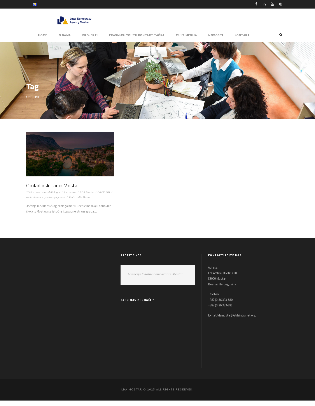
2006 (29, 192)
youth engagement (54, 197)
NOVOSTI (217, 35)
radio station (33, 197)
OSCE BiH (104, 192)
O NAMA (68, 35)
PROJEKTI (93, 35)
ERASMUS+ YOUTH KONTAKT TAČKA (139, 35)
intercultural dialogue (47, 192)
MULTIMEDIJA (188, 35)
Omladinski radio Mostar (53, 185)
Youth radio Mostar (80, 197)
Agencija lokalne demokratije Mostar (155, 280)
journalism (70, 192)
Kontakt (242, 35)
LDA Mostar (87, 192)
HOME (46, 35)
